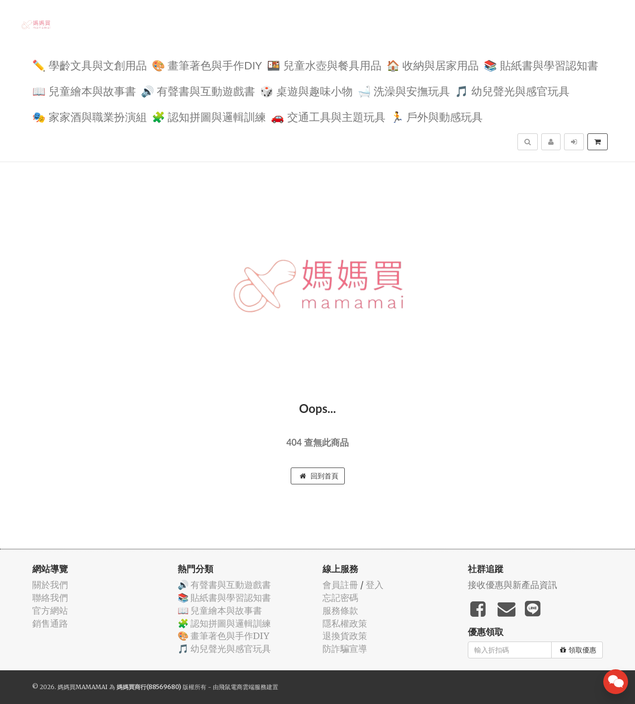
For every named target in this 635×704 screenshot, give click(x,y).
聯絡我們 (50, 597)
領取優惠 (578, 649)
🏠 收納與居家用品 (432, 64)
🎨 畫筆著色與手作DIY (207, 64)
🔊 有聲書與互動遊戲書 (198, 90)
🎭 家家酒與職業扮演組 (89, 116)
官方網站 (50, 610)
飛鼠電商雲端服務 (242, 687)
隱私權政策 (344, 623)
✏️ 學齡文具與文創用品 (89, 64)
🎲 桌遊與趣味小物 (306, 90)
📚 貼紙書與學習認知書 (541, 64)
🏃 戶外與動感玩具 (436, 116)
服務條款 (340, 610)
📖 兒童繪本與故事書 (84, 90)
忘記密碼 (340, 597)
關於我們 (50, 584)
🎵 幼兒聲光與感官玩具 (512, 90)
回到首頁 (319, 475)
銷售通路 (50, 623)
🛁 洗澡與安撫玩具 (404, 90)
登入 (374, 584)
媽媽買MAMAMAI (83, 687)
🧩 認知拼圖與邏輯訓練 (209, 116)
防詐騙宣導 (344, 648)
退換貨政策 (344, 636)
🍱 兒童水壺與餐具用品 (324, 64)
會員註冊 (340, 584)
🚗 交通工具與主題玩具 (328, 116)
